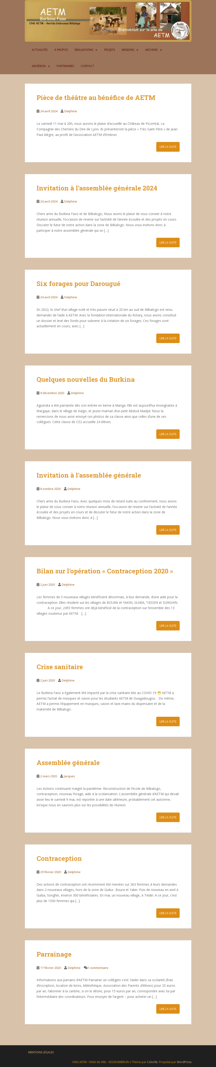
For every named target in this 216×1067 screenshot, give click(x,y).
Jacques (69, 776)
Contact (87, 66)
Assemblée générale (68, 762)
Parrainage (54, 954)
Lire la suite (168, 147)
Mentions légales (41, 1052)
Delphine (70, 111)
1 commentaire (98, 968)
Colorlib (152, 1062)
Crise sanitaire (60, 666)
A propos (61, 50)
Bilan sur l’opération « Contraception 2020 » (105, 571)
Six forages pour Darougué (78, 283)
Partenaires (65, 66)
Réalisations (84, 50)
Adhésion (39, 66)
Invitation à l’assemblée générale (89, 475)
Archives (151, 50)
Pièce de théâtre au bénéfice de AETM (97, 97)
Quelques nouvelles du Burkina (86, 379)
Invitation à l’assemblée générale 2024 (97, 188)
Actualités (39, 50)
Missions (128, 50)
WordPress (184, 1062)
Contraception (59, 858)
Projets (109, 50)
